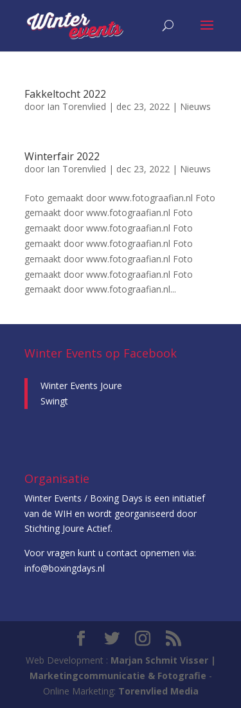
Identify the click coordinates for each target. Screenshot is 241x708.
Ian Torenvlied (76, 106)
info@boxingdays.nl (64, 568)
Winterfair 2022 (62, 156)
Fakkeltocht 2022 (65, 94)
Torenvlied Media (158, 691)
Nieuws (195, 106)
